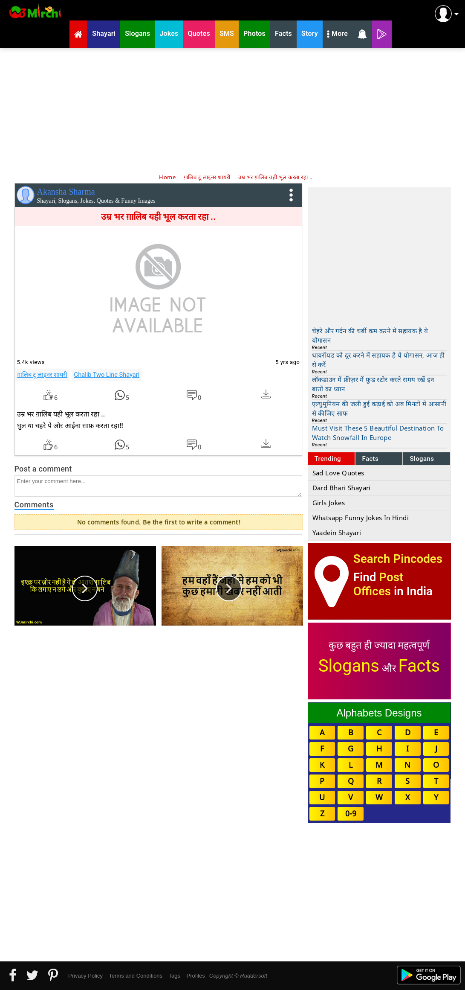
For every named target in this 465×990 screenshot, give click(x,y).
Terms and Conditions (135, 976)
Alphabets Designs (379, 713)
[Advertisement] (232, 110)
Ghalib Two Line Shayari (106, 375)
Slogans (422, 459)
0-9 (350, 813)
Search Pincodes (397, 559)
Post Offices (378, 584)
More (337, 34)
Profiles (195, 976)
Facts (370, 459)
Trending (328, 459)
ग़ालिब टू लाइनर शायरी (42, 375)
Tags (174, 976)
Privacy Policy (85, 976)
